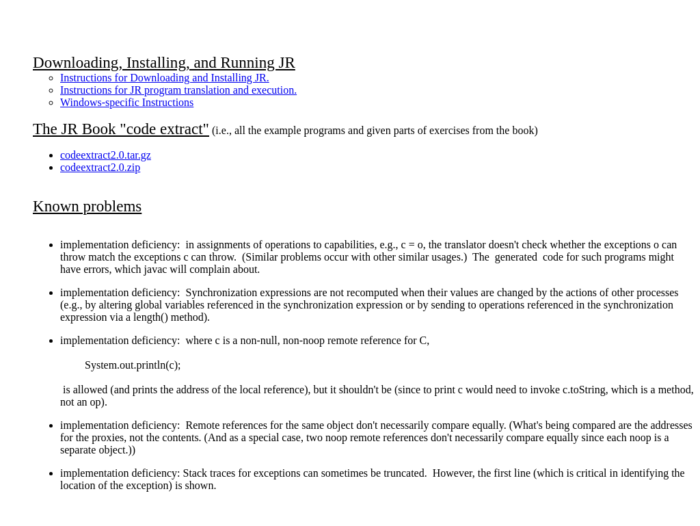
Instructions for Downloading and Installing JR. (164, 77)
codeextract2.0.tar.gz (105, 155)
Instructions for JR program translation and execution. (178, 90)
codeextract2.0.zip (100, 167)
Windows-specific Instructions (126, 102)
